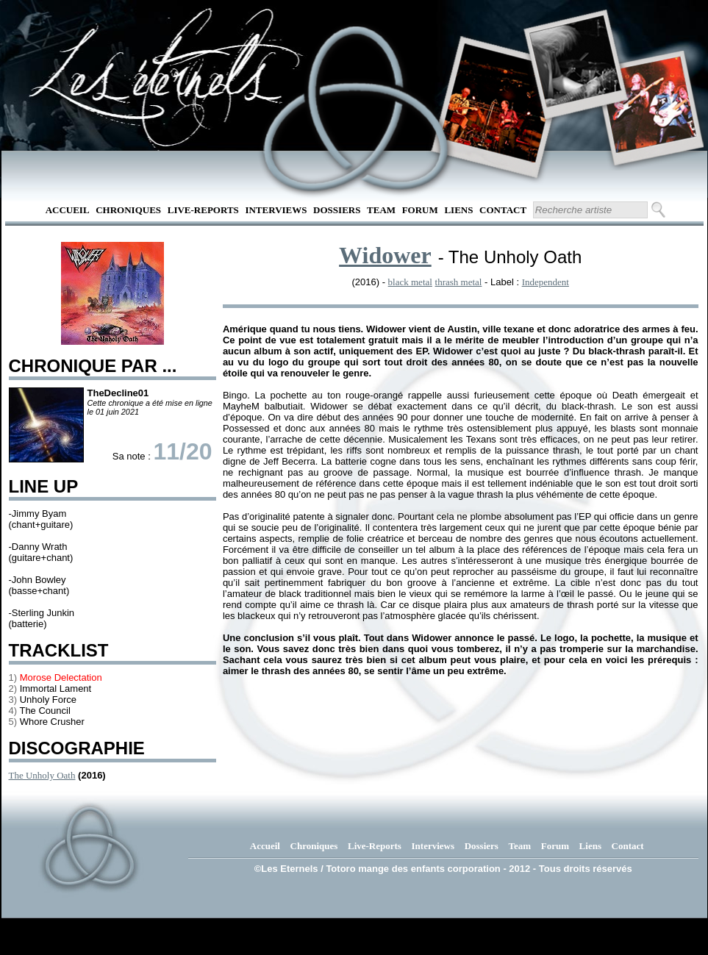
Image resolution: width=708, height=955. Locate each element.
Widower (385, 255)
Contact (502, 209)
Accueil (68, 209)
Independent (545, 281)
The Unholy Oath (42, 775)
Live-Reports (203, 209)
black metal (410, 281)
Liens (458, 209)
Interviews (276, 209)
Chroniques (128, 209)
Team (381, 209)
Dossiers (336, 209)
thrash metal (458, 281)
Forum (420, 209)
